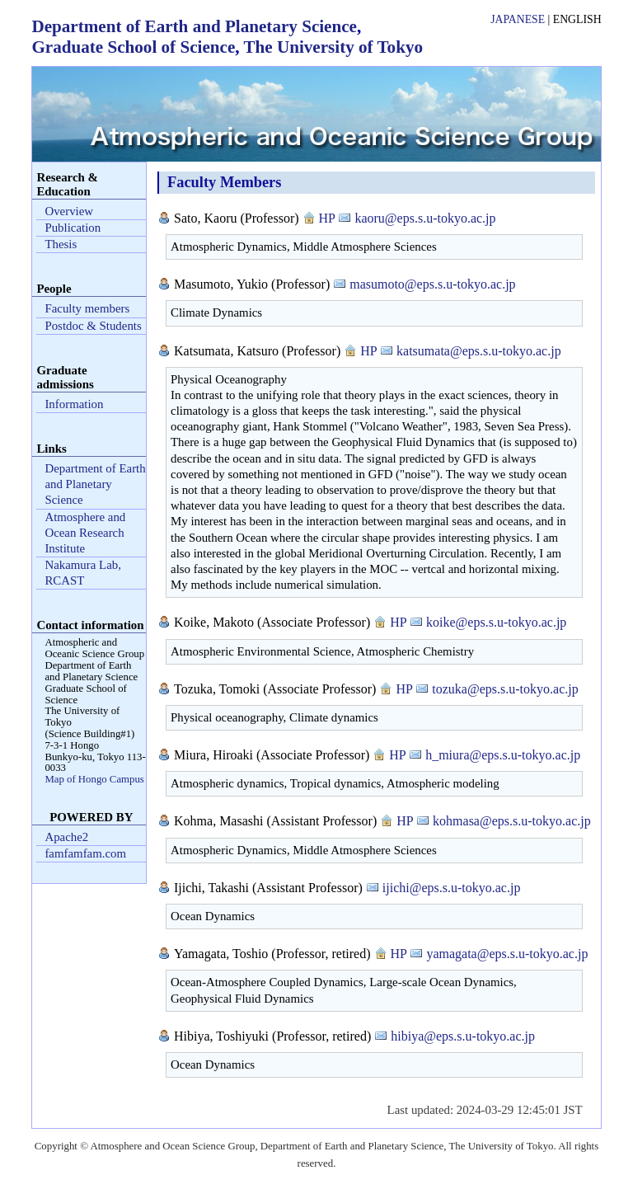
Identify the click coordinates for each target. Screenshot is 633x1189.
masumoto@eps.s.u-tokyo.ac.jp (432, 284)
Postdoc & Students (93, 325)
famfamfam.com (85, 853)
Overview (69, 211)
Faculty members (87, 308)
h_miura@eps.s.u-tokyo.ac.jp (502, 755)
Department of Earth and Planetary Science (194, 26)
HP (327, 218)
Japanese (517, 19)
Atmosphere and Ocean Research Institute (85, 532)
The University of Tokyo (333, 47)
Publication (73, 227)
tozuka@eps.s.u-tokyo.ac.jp (505, 689)
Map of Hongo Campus (94, 779)
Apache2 (66, 837)
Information (74, 404)
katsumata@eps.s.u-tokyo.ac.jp (478, 351)
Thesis (61, 244)
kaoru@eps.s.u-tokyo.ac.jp (424, 218)
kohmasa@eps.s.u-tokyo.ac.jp (512, 821)
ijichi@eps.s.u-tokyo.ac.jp (451, 888)
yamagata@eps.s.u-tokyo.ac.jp (507, 954)
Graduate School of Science (133, 47)
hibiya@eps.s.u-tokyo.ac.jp (463, 1036)
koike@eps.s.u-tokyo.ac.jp (496, 622)
